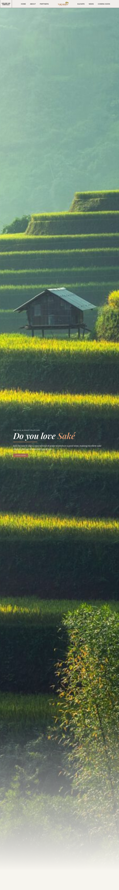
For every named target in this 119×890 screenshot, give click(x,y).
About (33, 4)
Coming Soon (104, 4)
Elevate (81, 4)
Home (23, 4)
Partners (44, 4)
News (91, 4)
